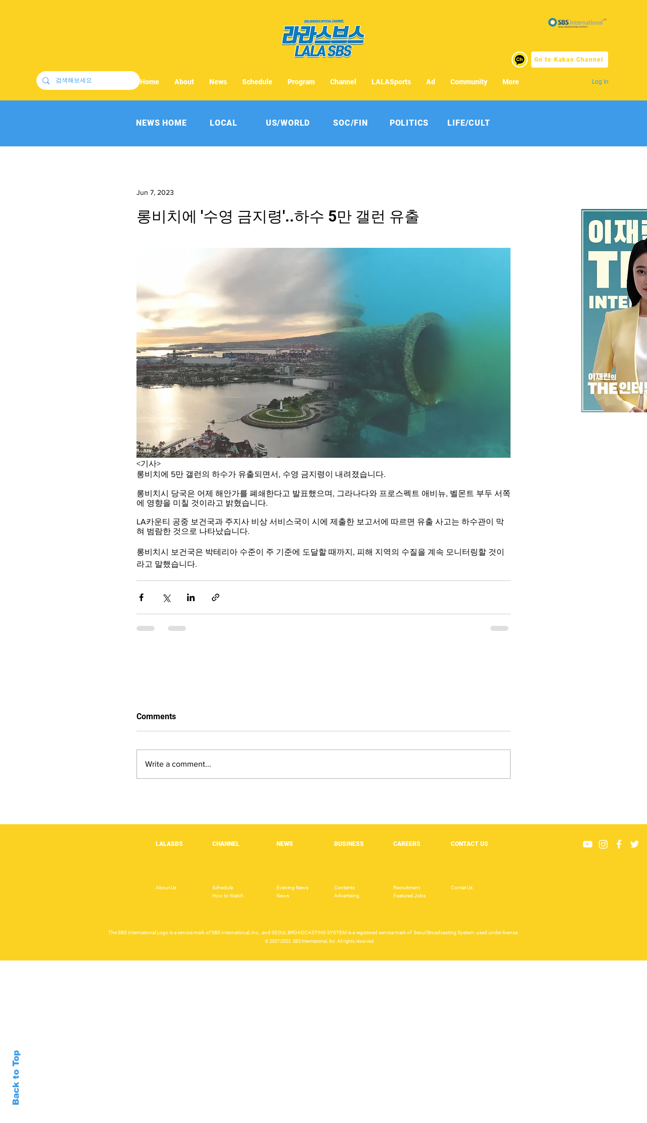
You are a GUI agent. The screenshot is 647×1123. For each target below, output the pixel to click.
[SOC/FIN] (350, 123)
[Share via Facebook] (141, 597)
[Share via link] (215, 597)
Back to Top (16, 1077)
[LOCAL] (223, 123)
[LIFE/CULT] (468, 123)
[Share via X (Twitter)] (166, 597)
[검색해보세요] (87, 80)
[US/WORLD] (287, 123)
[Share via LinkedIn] (191, 597)
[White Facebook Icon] (619, 844)
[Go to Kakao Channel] (569, 59)
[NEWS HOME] (161, 123)
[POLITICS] (409, 123)
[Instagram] (603, 844)
